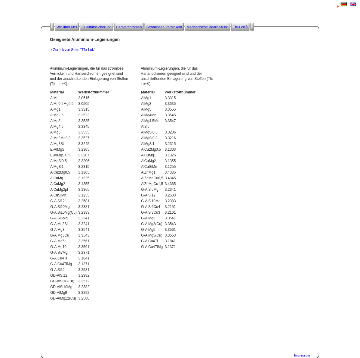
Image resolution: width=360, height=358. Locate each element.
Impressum (302, 355)
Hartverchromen (129, 27)
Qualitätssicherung (96, 27)
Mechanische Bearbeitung (207, 27)
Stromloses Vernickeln (164, 27)
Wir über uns (67, 27)
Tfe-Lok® (240, 27)
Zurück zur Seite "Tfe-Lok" (74, 50)
